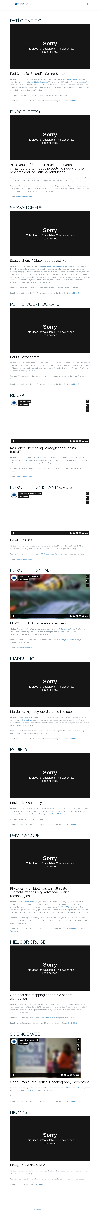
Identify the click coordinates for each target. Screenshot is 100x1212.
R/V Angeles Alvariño (49, 554)
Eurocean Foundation (24, 196)
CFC (40, 1184)
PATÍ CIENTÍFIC (25, 20)
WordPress (38, 1209)
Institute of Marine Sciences (36, 82)
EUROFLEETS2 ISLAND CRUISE (42, 487)
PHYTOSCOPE (25, 835)
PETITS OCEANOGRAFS (34, 304)
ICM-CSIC (75, 101)
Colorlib (21, 1209)
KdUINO (18, 749)
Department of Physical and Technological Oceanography (67, 1088)
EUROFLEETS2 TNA (30, 570)
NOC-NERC (72, 1023)
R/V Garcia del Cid (48, 1018)
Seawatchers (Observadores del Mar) (54, 266)
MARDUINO (22, 658)
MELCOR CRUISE (28, 942)
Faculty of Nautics (78, 82)
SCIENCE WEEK (26, 1034)
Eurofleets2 (65, 629)
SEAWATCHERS (26, 207)
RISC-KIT (19, 395)
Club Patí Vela (58, 85)
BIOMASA (20, 1112)
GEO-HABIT (28, 1010)
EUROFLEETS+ (25, 111)
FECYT (31, 371)
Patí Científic (73, 79)
